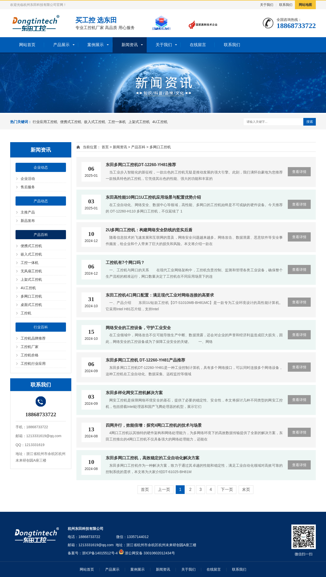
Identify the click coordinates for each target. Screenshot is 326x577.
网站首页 (27, 45)
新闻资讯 (129, 45)
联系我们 (285, 5)
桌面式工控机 (31, 305)
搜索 (309, 122)
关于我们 (266, 5)
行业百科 (41, 327)
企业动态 (41, 167)
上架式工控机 (139, 122)
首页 (105, 147)
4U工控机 (160, 122)
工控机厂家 (29, 347)
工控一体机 (117, 122)
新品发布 (28, 221)
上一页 (164, 489)
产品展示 (61, 45)
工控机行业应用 (33, 363)
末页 (246, 489)
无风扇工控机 (31, 271)
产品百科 (41, 235)
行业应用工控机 (45, 122)
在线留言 (198, 45)
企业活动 (28, 179)
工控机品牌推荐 (33, 338)
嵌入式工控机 (94, 122)
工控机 (26, 313)
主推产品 (28, 212)
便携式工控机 (71, 122)
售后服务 (28, 187)
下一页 (227, 489)
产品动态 (41, 201)
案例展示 (95, 45)
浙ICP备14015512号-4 (100, 553)
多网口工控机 (31, 296)
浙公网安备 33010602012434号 (150, 553)
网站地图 (305, 5)
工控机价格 (29, 355)
